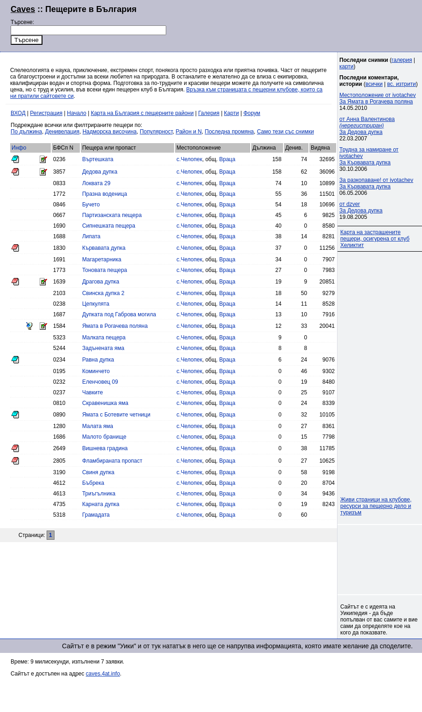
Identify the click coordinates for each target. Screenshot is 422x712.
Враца (227, 159)
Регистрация (46, 113)
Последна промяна (229, 131)
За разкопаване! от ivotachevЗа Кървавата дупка (376, 183)
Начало (76, 113)
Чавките (92, 392)
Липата (91, 236)
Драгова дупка (100, 281)
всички (374, 84)
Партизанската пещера (112, 215)
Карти (231, 113)
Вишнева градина (105, 448)
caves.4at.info (103, 673)
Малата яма (97, 426)
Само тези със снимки (285, 131)
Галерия (208, 113)
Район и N (189, 131)
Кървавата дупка (104, 248)
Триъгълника (98, 493)
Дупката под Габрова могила (119, 314)
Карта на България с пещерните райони (142, 113)
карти (346, 66)
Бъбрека (93, 483)
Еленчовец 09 (100, 382)
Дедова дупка (99, 172)
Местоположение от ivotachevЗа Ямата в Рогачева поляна (377, 98)
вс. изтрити (401, 84)
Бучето (91, 204)
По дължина (26, 131)
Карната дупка (100, 504)
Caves (23, 9)
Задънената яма (103, 348)
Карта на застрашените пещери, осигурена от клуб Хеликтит (375, 238)
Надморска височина (110, 131)
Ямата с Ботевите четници (116, 414)
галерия (402, 60)
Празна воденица (104, 194)
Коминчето (96, 371)
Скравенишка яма (105, 403)
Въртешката (98, 159)
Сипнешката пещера (108, 226)
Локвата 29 (96, 183)
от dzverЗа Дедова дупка (360, 207)
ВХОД (18, 113)
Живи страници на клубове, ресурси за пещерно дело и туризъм (375, 506)
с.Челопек (189, 159)
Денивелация (62, 131)
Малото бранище (104, 437)
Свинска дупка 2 (103, 293)
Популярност (156, 131)
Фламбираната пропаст (112, 461)
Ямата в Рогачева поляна (115, 326)
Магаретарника (101, 259)
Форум (251, 113)
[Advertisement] (380, 559)
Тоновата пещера (104, 270)
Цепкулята (95, 304)
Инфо (19, 148)
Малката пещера (104, 337)
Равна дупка (98, 359)
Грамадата (96, 515)
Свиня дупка (98, 472)
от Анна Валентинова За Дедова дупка (367, 125)
